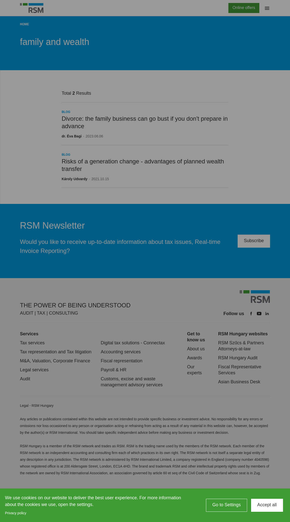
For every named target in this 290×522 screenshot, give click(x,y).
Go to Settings (226, 504)
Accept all (267, 504)
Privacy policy (15, 513)
